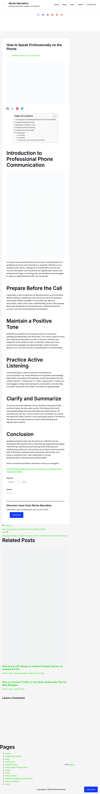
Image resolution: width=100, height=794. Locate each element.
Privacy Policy (11, 776)
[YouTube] (52, 15)
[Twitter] (12, 108)
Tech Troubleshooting (18, 673)
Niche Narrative (18, 3)
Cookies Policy (11, 764)
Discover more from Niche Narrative (32, 140)
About (7, 753)
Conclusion (20, 133)
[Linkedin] (22, 108)
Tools (7, 784)
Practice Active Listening (25, 127)
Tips (10, 689)
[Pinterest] (57, 15)
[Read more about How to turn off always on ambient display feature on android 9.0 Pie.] (35, 605)
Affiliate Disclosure (13, 756)
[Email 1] (62, 15)
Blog (7, 759)
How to (5, 673)
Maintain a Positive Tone (25, 125)
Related (22, 138)
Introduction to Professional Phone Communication (36, 119)
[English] (70, 764)
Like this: (22, 135)
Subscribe (16, 515)
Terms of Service (12, 781)
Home (7, 770)
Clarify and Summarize (25, 130)
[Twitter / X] (48, 15)
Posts (7, 773)
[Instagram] (38, 15)
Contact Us (10, 762)
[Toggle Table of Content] (53, 116)
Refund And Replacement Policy (19, 778)
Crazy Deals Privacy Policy (16, 767)
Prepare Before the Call (25, 122)
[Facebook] (43, 15)
